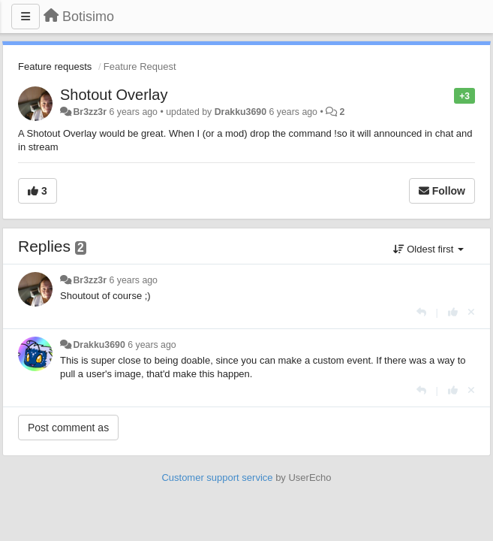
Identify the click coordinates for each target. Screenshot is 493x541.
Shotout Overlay (113, 94)
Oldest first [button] (428, 249)
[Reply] (421, 312)
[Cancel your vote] (471, 312)
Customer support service (216, 477)
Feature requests (55, 66)
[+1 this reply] (453, 312)
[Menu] (25, 16)
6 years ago (133, 280)
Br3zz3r (90, 112)
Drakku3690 (240, 112)
